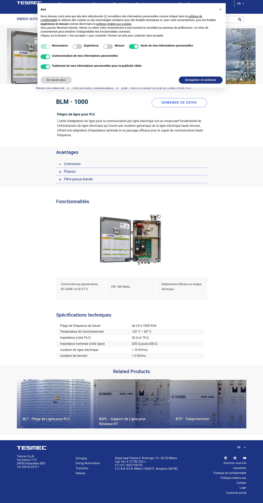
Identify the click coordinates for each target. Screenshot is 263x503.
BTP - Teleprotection (192, 419)
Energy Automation (33, 19)
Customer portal (236, 492)
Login (243, 487)
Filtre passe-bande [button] (78, 179)
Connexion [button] (72, 164)
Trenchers (82, 468)
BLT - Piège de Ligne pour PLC (46, 419)
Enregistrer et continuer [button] (200, 79)
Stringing (81, 458)
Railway (80, 473)
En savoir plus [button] (56, 79)
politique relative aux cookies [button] (113, 24)
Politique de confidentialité (230, 472)
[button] (220, 9)
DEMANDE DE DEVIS (179, 102)
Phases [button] (70, 171)
